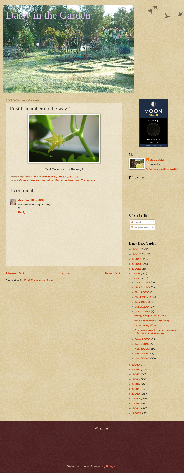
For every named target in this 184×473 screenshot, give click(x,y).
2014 (136, 388)
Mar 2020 (143, 348)
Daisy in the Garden (48, 15)
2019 (136, 364)
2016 (136, 379)
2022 (137, 268)
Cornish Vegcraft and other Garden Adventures (49, 180)
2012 (136, 398)
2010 (136, 408)
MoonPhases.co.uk (153, 145)
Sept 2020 (143, 297)
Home (65, 273)
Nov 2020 (143, 287)
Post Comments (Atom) (39, 280)
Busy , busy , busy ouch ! (150, 315)
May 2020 (143, 339)
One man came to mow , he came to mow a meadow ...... (155, 331)
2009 (137, 413)
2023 (137, 263)
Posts (136, 221)
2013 (136, 393)
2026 (137, 249)
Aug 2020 (143, 301)
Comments (139, 227)
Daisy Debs (157, 159)
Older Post (112, 273)
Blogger (111, 466)
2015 (136, 384)
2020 (137, 278)
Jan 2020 (142, 358)
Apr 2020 (142, 344)
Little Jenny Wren (145, 325)
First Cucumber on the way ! (152, 320)
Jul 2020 (142, 306)
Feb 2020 (142, 353)
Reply (21, 212)
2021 (136, 273)
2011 (136, 403)
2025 (137, 254)
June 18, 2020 (34, 199)
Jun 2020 (143, 311)
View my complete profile (162, 168)
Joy (20, 199)
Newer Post (16, 273)
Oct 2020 (142, 292)
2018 (136, 369)
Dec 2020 (143, 282)
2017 (136, 374)
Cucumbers (88, 180)
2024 (137, 259)
